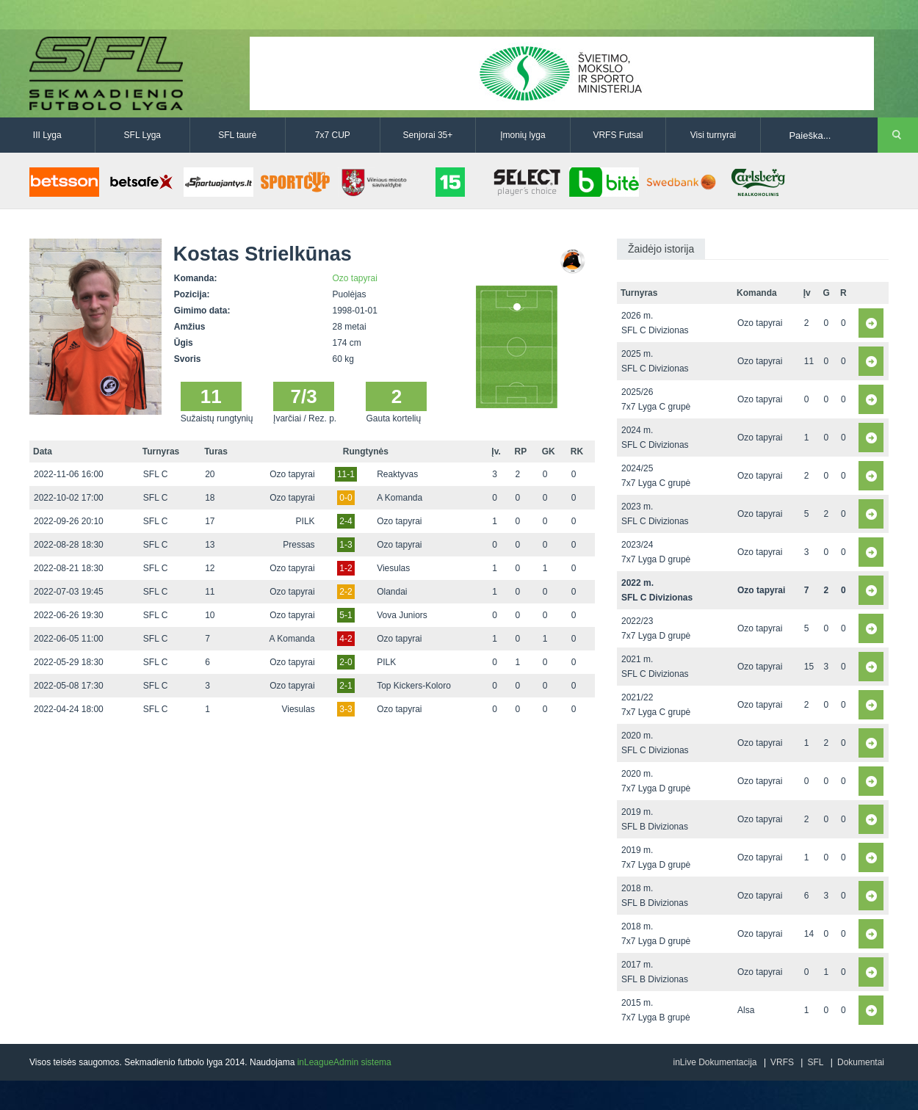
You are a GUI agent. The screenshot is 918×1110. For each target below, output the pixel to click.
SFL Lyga (142, 135)
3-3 (345, 709)
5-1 (345, 615)
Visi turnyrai (713, 135)
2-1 (345, 686)
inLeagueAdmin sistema (344, 1062)
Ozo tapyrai (355, 278)
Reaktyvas (397, 474)
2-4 (345, 521)
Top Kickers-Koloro (414, 686)
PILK (305, 521)
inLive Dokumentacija (714, 1062)
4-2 (345, 639)
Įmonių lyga (522, 135)
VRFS (782, 1062)
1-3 (345, 545)
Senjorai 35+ (428, 135)
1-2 (345, 568)
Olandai (392, 592)
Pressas (298, 545)
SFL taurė (237, 135)
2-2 (345, 592)
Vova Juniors (402, 615)
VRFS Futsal (618, 135)
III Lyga (47, 135)
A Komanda (399, 498)
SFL (815, 1062)
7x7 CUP (332, 135)
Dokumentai (860, 1062)
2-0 (345, 662)
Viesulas (393, 568)
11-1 (346, 474)
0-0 (345, 498)
